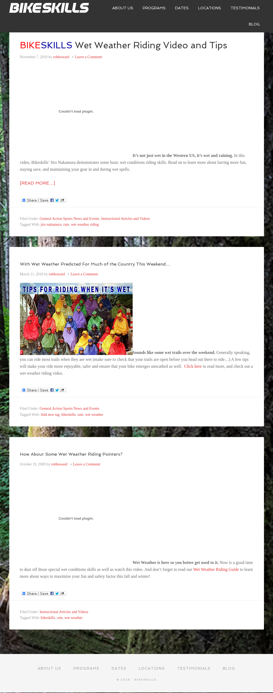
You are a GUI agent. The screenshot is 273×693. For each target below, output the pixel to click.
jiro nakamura (51, 224)
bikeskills (68, 415)
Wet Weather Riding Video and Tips (132, 45)
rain (66, 224)
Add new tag (50, 415)
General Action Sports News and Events (69, 219)
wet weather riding (85, 224)
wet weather (94, 415)
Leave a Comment (88, 57)
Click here (193, 366)
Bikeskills (49, 8)
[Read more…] (37, 183)
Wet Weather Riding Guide (216, 569)
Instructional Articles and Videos (125, 219)
